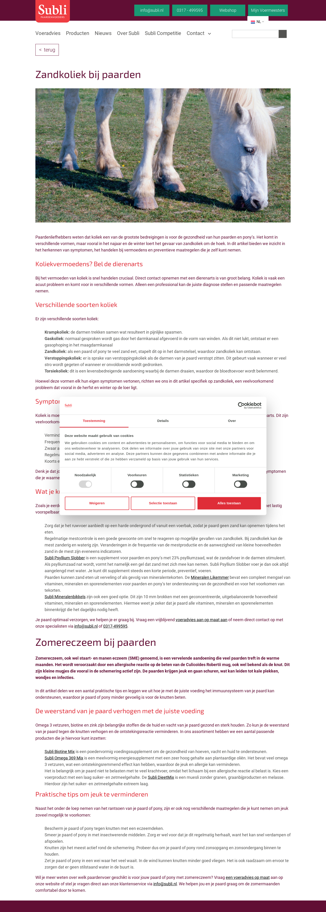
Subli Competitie (163, 33)
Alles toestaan (229, 503)
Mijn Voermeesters (268, 10)
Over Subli (128, 33)
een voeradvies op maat (248, 877)
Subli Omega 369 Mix (64, 758)
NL (256, 22)
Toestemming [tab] (94, 421)
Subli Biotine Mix (60, 751)
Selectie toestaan (163, 503)
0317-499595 (115, 626)
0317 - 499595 (190, 10)
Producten (77, 33)
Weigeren (97, 503)
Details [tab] (163, 421)
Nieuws (103, 33)
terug (49, 50)
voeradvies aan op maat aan (201, 619)
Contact (195, 33)
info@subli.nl (151, 10)
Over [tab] (232, 421)
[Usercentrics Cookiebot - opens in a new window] (241, 405)
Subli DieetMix (161, 777)
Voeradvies (47, 33)
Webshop (227, 10)
